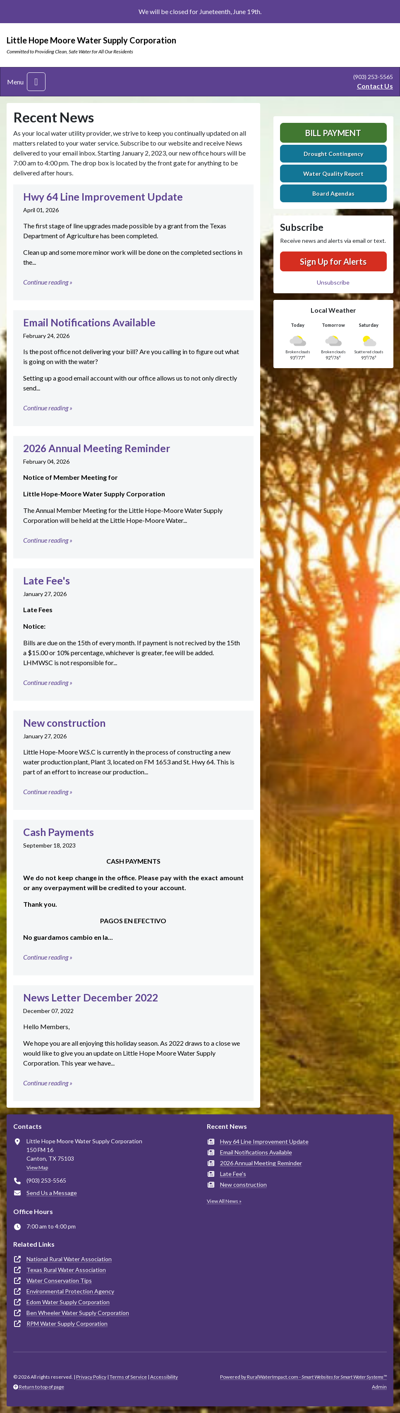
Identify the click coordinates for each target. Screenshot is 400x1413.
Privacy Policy (91, 1377)
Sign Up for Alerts (333, 261)
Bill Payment (333, 133)
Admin (379, 1387)
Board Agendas (333, 193)
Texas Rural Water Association (66, 1269)
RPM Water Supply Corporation (67, 1323)
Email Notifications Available (256, 1152)
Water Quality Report (333, 173)
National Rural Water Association (69, 1258)
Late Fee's (233, 1173)
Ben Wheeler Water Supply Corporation (77, 1312)
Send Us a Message (51, 1192)
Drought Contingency (333, 153)
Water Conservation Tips (59, 1280)
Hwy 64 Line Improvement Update (264, 1141)
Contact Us (375, 86)
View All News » (224, 1201)
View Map (37, 1167)
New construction (243, 1184)
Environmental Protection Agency (70, 1291)
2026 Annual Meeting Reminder (261, 1162)
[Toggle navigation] (36, 81)
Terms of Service (128, 1377)
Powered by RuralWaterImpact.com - (303, 1377)
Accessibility (164, 1377)
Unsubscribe (333, 282)
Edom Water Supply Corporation (68, 1301)
